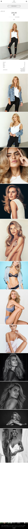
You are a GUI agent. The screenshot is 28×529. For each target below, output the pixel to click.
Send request (14, 6)
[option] (14, 40)
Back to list (2, 11)
